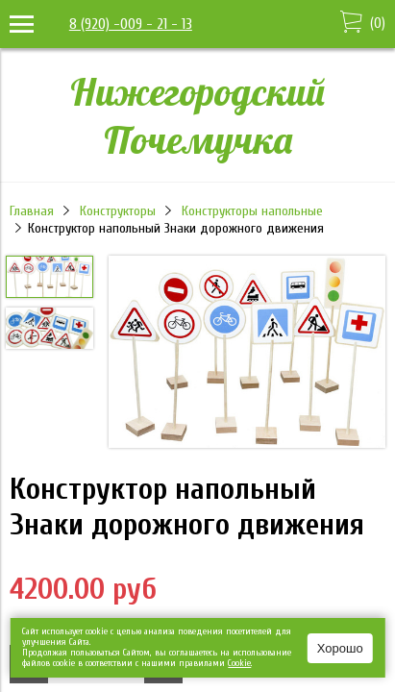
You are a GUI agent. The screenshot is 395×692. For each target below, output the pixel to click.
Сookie (239, 663)
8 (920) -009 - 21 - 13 (130, 24)
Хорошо (340, 648)
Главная (32, 211)
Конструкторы (118, 211)
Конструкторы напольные (252, 211)
